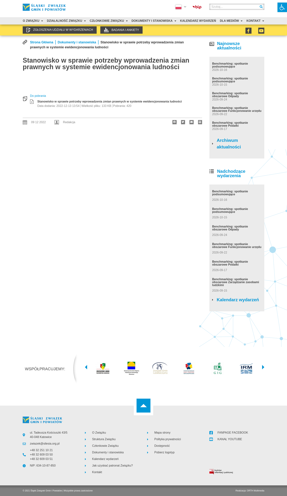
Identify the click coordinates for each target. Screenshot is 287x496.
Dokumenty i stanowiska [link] (153, 21)
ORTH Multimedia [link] (255, 490)
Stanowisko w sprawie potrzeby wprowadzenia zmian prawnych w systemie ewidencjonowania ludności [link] (109, 101)
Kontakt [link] (255, 21)
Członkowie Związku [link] (109, 21)
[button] (174, 122)
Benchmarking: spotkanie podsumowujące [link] (230, 65)
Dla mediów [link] (231, 21)
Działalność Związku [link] (66, 21)
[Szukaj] (261, 7)
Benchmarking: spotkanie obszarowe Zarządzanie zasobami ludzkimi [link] (235, 282)
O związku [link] (33, 21)
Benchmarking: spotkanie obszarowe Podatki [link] (230, 124)
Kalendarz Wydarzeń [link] (198, 20)
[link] (282, 7)
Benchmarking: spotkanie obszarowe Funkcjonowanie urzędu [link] (236, 109)
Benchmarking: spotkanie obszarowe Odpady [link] (230, 95)
